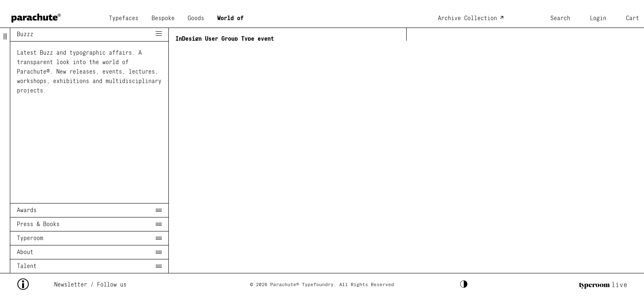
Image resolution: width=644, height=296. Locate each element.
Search (560, 18)
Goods (196, 18)
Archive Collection (467, 18)
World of (230, 18)
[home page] (36, 15)
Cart (632, 18)
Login (598, 18)
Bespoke (163, 18)
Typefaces (123, 18)
